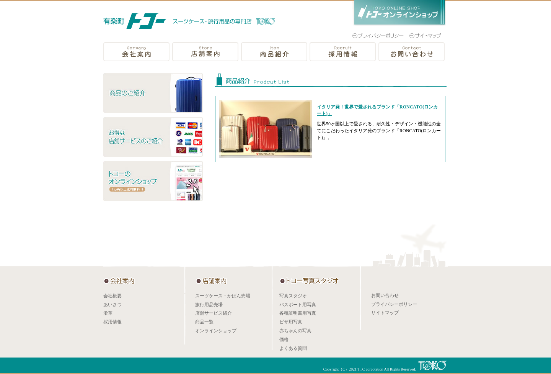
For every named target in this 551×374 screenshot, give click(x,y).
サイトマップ (385, 312)
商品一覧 (204, 322)
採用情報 (112, 322)
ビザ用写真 (290, 322)
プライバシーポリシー (394, 304)
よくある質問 (293, 348)
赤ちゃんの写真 (295, 330)
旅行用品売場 (209, 304)
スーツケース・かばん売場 (222, 296)
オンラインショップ (215, 330)
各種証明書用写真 (297, 313)
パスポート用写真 (297, 304)
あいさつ (112, 304)
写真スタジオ (293, 296)
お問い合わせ (385, 295)
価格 (284, 339)
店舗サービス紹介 (213, 313)
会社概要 (112, 296)
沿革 (107, 313)
